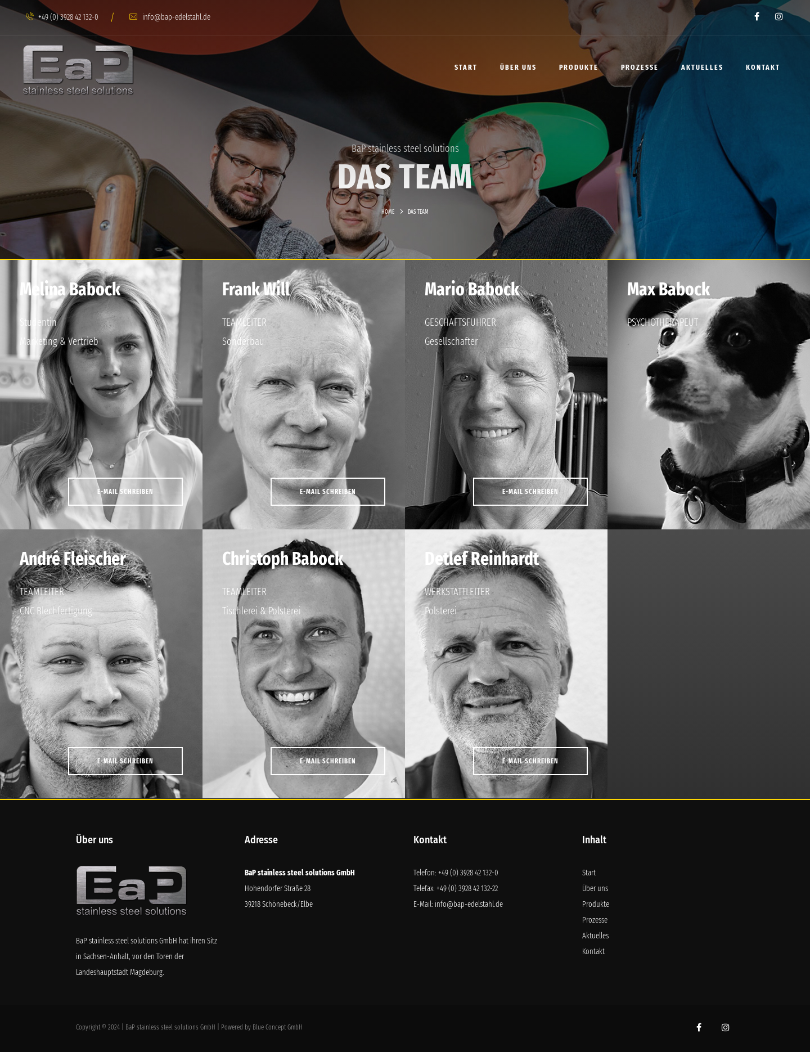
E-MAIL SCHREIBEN (125, 492)
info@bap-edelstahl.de (169, 17)
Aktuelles (702, 67)
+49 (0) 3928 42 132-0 (61, 17)
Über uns (518, 67)
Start (466, 67)
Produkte (578, 67)
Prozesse (640, 67)
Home (387, 212)
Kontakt (763, 67)
